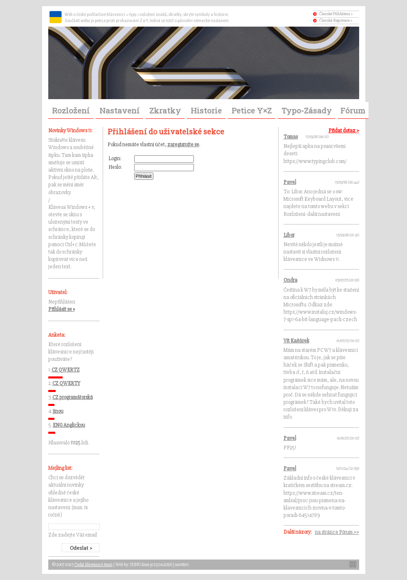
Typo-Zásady (306, 110)
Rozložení (71, 110)
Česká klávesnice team (93, 564)
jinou (58, 411)
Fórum (352, 110)
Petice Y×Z (252, 110)
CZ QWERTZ (66, 370)
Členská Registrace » (335, 20)
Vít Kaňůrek (296, 341)
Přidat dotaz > (343, 130)
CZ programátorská (72, 397)
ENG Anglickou (69, 425)
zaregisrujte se (183, 144)
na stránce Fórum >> (337, 532)
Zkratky (165, 110)
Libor (289, 235)
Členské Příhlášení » (336, 13)
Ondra (290, 280)
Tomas (290, 137)
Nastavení (119, 110)
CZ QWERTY (66, 383)
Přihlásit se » (61, 309)
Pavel (289, 182)
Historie (206, 110)
